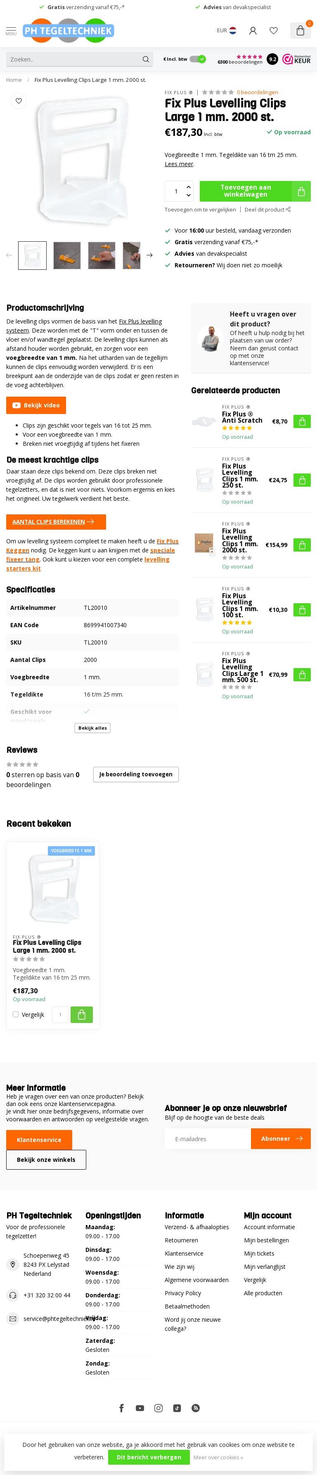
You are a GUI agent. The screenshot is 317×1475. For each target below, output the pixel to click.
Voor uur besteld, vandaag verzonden (233, 230)
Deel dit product (268, 209)
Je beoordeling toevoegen (136, 774)
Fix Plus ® (179, 92)
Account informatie (269, 1227)
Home (14, 79)
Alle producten (263, 1293)
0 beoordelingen (257, 92)
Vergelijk (33, 1014)
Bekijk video (36, 405)
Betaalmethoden (187, 1306)
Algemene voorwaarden (197, 1280)
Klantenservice (39, 1140)
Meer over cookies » (218, 1457)
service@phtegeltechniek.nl (59, 1319)
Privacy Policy (183, 1293)
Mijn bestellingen (266, 1240)
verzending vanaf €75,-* (86, 7)
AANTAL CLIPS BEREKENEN (54, 522)
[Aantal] (60, 1014)
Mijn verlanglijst (265, 1266)
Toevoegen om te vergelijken (200, 209)
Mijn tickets (259, 1253)
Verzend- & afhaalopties (197, 1227)
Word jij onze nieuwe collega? (193, 1324)
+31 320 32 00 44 (47, 1295)
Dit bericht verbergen (149, 1457)
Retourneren (181, 1240)
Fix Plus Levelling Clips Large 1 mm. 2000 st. (90, 79)
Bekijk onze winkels (46, 1159)
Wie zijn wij (179, 1266)
